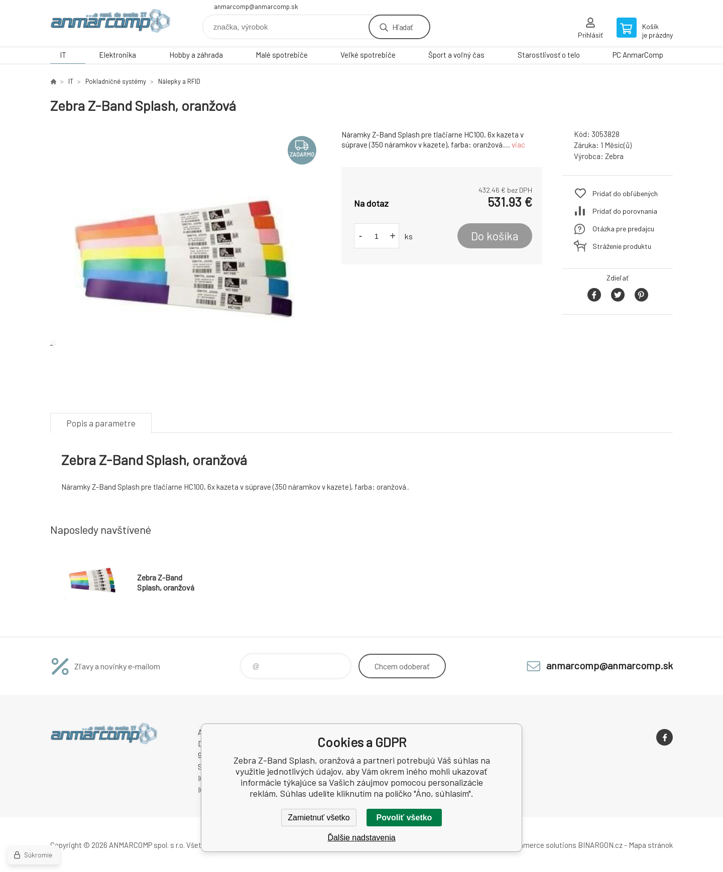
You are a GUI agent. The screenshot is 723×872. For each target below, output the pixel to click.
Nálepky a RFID (179, 81)
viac (518, 144)
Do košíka (495, 236)
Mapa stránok (651, 844)
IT (63, 54)
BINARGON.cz (600, 844)
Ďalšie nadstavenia (361, 837)
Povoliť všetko (404, 817)
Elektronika (117, 54)
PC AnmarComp (638, 54)
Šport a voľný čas (456, 54)
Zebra (614, 156)
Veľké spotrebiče (368, 54)
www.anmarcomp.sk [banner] (110, 23)
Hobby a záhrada (196, 54)
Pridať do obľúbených (625, 193)
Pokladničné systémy (115, 81)
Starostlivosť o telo (549, 54)
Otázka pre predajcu (623, 228)
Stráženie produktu (621, 246)
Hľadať (402, 27)
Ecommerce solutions (540, 844)
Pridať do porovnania (624, 211)
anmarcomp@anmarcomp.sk (256, 7)
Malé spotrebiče (282, 54)
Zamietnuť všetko (318, 817)
